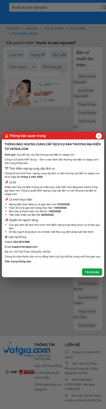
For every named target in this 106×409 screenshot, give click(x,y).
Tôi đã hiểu (92, 272)
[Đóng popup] (99, 136)
